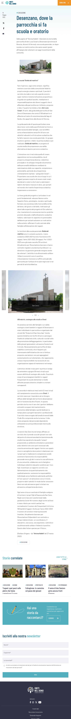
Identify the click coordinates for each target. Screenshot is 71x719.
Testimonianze (63, 585)
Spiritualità (39, 585)
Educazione (22, 13)
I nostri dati (35, 709)
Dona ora (62, 3)
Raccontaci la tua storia (35, 712)
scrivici (54, 618)
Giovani (15, 585)
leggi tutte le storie (61, 558)
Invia (35, 675)
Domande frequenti (35, 715)
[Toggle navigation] (2, 3)
